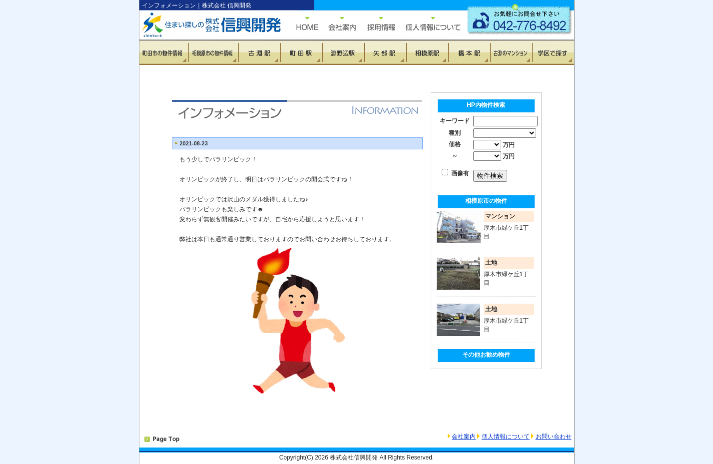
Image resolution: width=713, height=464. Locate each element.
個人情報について (428, 23)
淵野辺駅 (343, 52)
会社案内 (464, 436)
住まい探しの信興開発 (204, 25)
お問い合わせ (554, 436)
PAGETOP (161, 440)
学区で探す (553, 52)
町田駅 (301, 52)
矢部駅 (385, 52)
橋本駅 (469, 52)
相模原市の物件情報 (213, 52)
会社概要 (337, 23)
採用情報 (375, 23)
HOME (302, 23)
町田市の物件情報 (164, 52)
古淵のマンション (511, 52)
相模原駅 (427, 52)
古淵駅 (259, 52)
